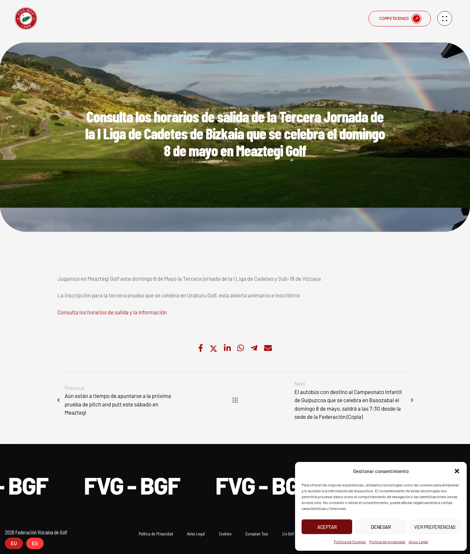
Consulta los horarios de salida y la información (112, 312)
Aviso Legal (418, 541)
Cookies (225, 533)
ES (35, 543)
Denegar (381, 527)
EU (14, 543)
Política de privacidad (387, 541)
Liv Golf (288, 533)
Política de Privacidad (156, 533)
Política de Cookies (350, 541)
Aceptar (327, 527)
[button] (457, 471)
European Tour (256, 533)
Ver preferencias (434, 527)
